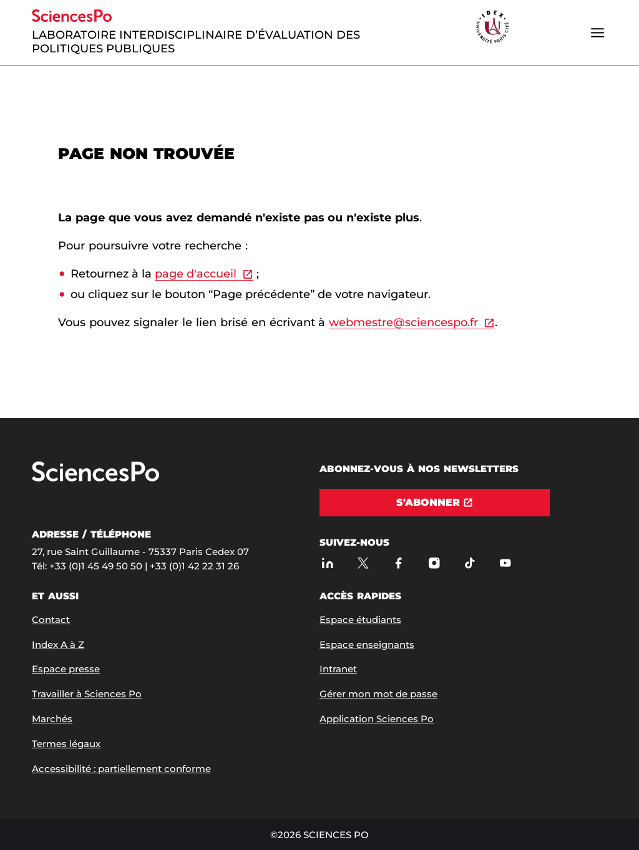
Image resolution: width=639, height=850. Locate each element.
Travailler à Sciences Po (87, 694)
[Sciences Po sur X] (363, 563)
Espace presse (66, 669)
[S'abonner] (435, 502)
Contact (51, 619)
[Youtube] (505, 563)
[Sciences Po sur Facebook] (398, 563)
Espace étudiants (360, 619)
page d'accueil (196, 274)
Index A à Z (58, 644)
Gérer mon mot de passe (378, 694)
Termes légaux (66, 744)
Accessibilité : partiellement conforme (121, 769)
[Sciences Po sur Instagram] (434, 563)
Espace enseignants (367, 644)
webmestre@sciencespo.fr (403, 322)
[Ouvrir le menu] (597, 32)
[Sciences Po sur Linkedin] (327, 563)
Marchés (52, 719)
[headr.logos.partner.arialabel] (492, 28)
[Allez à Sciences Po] (95, 478)
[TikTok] (469, 563)
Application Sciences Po (377, 719)
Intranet (338, 669)
